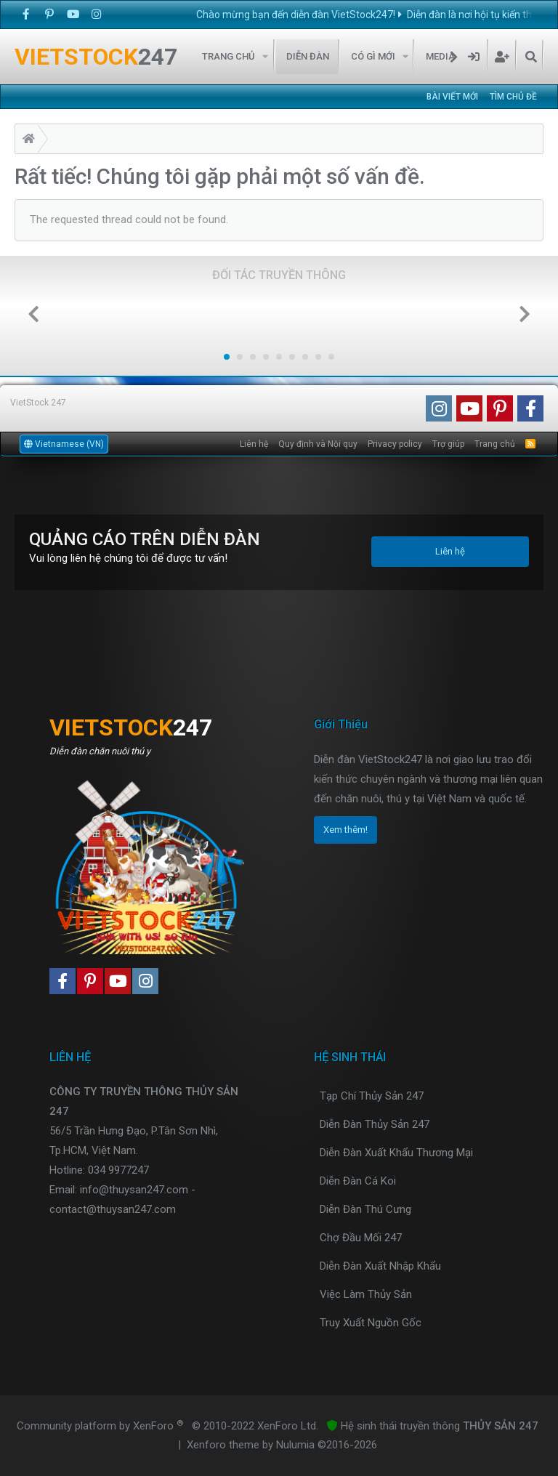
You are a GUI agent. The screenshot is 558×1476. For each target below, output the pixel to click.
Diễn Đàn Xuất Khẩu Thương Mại (396, 1152)
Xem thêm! (345, 829)
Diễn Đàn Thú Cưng (365, 1209)
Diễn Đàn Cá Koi (358, 1180)
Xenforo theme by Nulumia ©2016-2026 (282, 1444)
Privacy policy (395, 444)
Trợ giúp (448, 444)
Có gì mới (373, 56)
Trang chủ (228, 56)
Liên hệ (254, 444)
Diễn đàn (307, 56)
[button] (265, 56)
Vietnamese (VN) (64, 444)
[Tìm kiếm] (530, 56)
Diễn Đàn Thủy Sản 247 (374, 1124)
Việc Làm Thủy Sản (366, 1294)
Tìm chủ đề (513, 97)
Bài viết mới (452, 97)
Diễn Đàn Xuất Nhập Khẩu (380, 1266)
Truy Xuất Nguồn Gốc (370, 1322)
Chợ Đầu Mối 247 (361, 1237)
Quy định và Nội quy (317, 444)
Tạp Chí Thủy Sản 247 (372, 1095)
